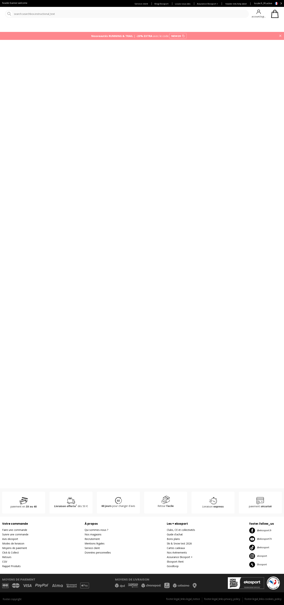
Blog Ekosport (161, 3)
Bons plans (173, 539)
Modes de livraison (13, 543)
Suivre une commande (15, 534)
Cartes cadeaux (176, 548)
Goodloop (173, 566)
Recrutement (92, 539)
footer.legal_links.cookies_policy (263, 599)
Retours (6, 557)
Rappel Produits (11, 566)
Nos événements (177, 552)
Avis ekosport (10, 539)
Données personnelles (98, 552)
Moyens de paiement (14, 548)
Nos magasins (93, 534)
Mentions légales (95, 543)
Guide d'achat (175, 534)
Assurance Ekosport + (207, 3)
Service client (141, 3)
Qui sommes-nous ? (96, 530)
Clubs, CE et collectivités (181, 530)
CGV (4, 561)
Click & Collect (10, 552)
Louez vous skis (182, 3)
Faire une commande (14, 530)
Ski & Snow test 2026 (179, 543)
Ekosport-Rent (175, 561)
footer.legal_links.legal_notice (183, 599)
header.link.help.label (236, 3)
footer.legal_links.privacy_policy (222, 599)
